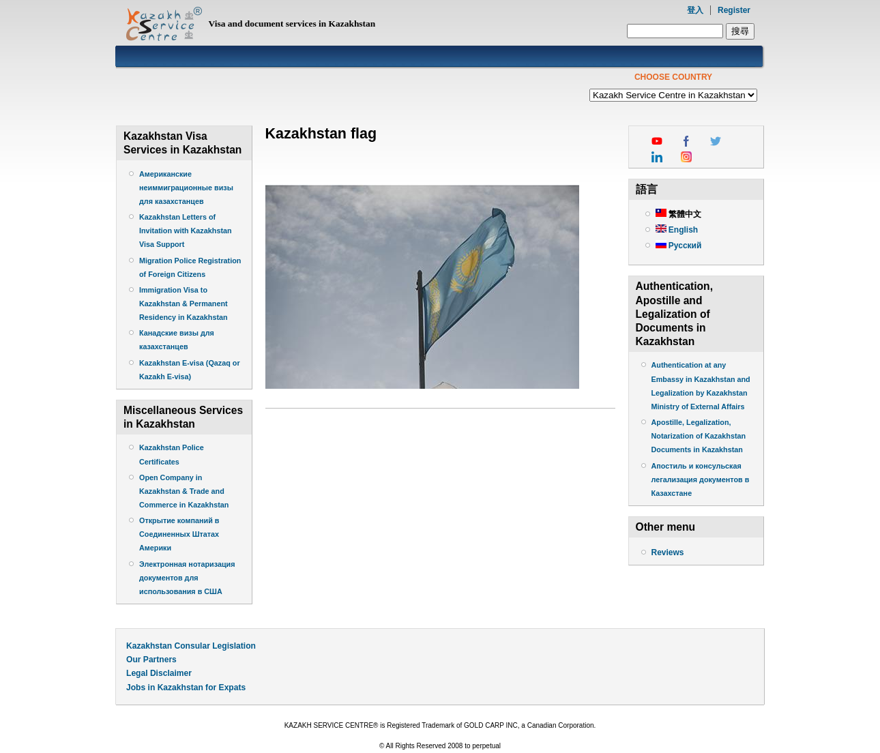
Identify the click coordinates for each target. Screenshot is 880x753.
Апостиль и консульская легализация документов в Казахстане (700, 479)
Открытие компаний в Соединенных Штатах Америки (179, 534)
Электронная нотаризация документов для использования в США (187, 577)
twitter (715, 141)
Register (734, 10)
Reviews (667, 552)
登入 (695, 10)
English (677, 230)
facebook (686, 141)
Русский (679, 245)
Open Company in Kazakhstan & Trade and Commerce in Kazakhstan (184, 491)
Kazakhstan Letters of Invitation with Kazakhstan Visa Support (185, 230)
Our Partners (151, 659)
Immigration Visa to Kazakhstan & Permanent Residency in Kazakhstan (184, 303)
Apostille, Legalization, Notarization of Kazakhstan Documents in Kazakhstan (698, 436)
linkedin (656, 156)
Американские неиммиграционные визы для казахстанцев (186, 187)
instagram (686, 156)
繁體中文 (678, 214)
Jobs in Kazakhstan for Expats (186, 687)
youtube (656, 141)
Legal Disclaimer (159, 673)
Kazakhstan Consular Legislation (191, 646)
